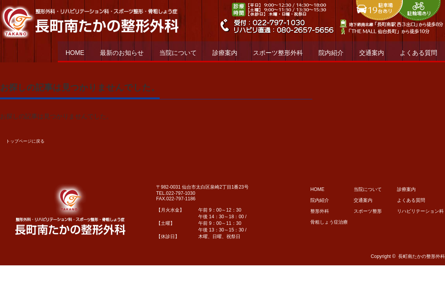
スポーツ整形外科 (278, 52)
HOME (75, 52)
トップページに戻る (25, 141)
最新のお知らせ (122, 52)
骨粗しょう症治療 (329, 222)
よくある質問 (418, 52)
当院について (178, 52)
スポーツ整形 (368, 211)
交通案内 (371, 52)
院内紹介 (331, 52)
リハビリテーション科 (420, 211)
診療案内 (224, 52)
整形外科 (319, 211)
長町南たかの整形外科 (421, 256)
